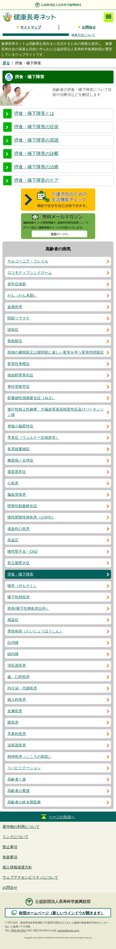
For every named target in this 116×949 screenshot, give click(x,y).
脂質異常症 (16, 472)
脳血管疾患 (16, 494)
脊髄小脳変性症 (20, 426)
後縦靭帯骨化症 (20, 375)
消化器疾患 (16, 665)
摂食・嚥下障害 (20, 574)
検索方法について (83, 35)
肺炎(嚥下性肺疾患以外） (28, 608)
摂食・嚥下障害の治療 (36, 166)
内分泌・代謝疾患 (22, 688)
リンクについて (15, 837)
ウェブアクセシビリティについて (30, 877)
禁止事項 (9, 847)
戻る (6, 63)
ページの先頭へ (62, 817)
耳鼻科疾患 (16, 734)
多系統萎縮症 (18, 449)
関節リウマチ (18, 318)
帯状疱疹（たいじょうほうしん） (35, 631)
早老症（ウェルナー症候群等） (33, 437)
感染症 (13, 620)
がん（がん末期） (22, 295)
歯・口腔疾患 (18, 677)
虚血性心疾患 (18, 529)
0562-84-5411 (18, 930)
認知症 (13, 329)
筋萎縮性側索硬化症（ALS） (31, 398)
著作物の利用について (21, 826)
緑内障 (13, 654)
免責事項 (9, 857)
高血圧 (13, 540)
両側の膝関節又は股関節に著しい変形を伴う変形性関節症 (55, 352)
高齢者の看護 (18, 791)
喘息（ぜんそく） (22, 585)
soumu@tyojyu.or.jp (68, 930)
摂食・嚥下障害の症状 (36, 126)
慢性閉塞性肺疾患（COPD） (31, 517)
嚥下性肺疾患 (18, 597)
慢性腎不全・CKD (22, 551)
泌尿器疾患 (16, 745)
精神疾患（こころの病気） (29, 756)
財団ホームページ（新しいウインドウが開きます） (61, 913)
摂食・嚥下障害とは (34, 113)
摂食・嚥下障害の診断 (36, 153)
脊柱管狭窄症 (18, 386)
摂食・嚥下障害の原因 (36, 140)
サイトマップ (30, 27)
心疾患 (13, 483)
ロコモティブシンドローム (29, 272)
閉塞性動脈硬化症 (22, 506)
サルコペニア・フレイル (27, 261)
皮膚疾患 (14, 711)
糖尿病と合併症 (20, 460)
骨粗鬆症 (14, 341)
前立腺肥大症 (18, 563)
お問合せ (89, 27)
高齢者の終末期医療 (24, 802)
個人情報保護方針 (17, 867)
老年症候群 (16, 284)
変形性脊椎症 (18, 364)
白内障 (13, 642)
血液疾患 (14, 307)
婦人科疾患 (16, 699)
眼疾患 (13, 722)
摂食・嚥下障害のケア (36, 180)
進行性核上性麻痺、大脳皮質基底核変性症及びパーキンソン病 (55, 412)
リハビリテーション (24, 768)
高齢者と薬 (16, 779)
